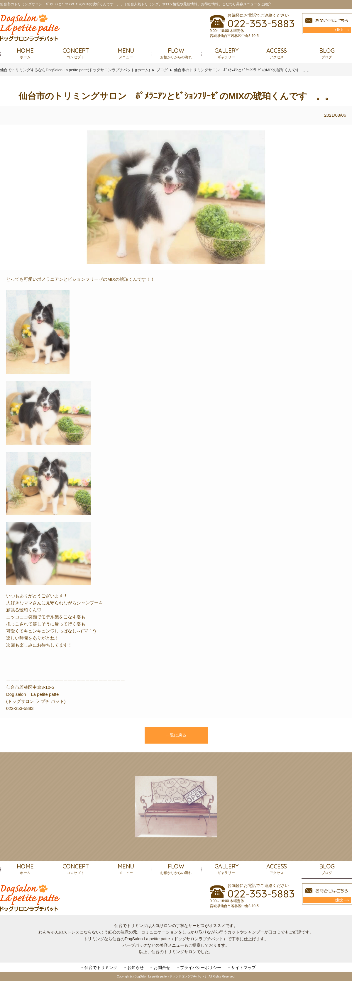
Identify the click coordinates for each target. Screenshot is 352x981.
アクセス (276, 53)
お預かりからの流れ (176, 53)
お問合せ (162, 967)
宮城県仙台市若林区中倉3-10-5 (234, 36)
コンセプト (75, 53)
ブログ (327, 53)
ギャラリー (226, 53)
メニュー (126, 53)
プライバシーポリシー (200, 967)
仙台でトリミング (100, 967)
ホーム (25, 53)
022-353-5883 (261, 23)
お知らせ (135, 967)
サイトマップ (243, 967)
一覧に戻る (176, 735)
